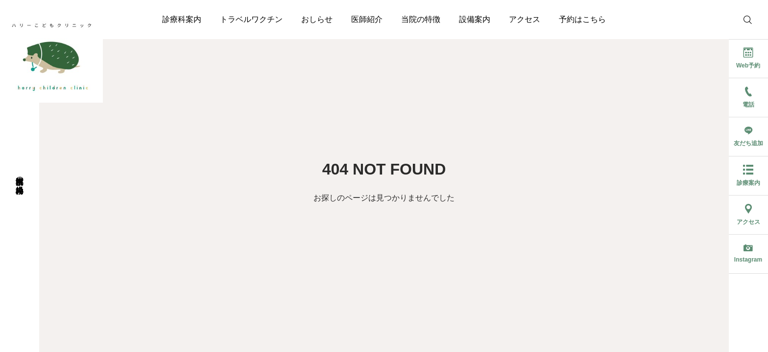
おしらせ (317, 19)
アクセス (524, 19)
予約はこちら (582, 19)
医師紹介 (367, 19)
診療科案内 (181, 19)
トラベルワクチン (251, 19)
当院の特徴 (420, 19)
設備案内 (474, 19)
